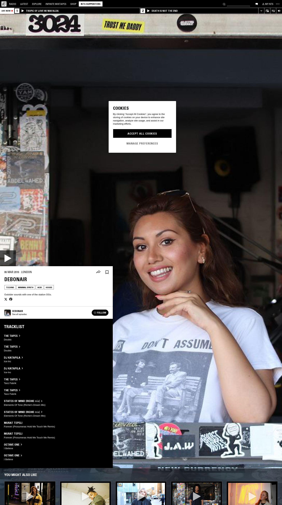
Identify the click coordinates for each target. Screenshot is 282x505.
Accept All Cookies (142, 133)
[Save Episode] (107, 272)
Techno (10, 287)
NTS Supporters (91, 4)
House (49, 287)
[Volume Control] (279, 11)
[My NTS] (267, 4)
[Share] (98, 272)
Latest (24, 4)
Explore (37, 4)
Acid (39, 287)
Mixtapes (56, 4)
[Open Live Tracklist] (273, 11)
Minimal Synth (25, 287)
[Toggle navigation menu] (278, 3)
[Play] (8, 258)
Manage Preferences (142, 143)
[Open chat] (256, 4)
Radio (12, 4)
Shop (73, 4)
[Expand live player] (261, 11)
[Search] (224, 4)
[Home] (3, 3)
